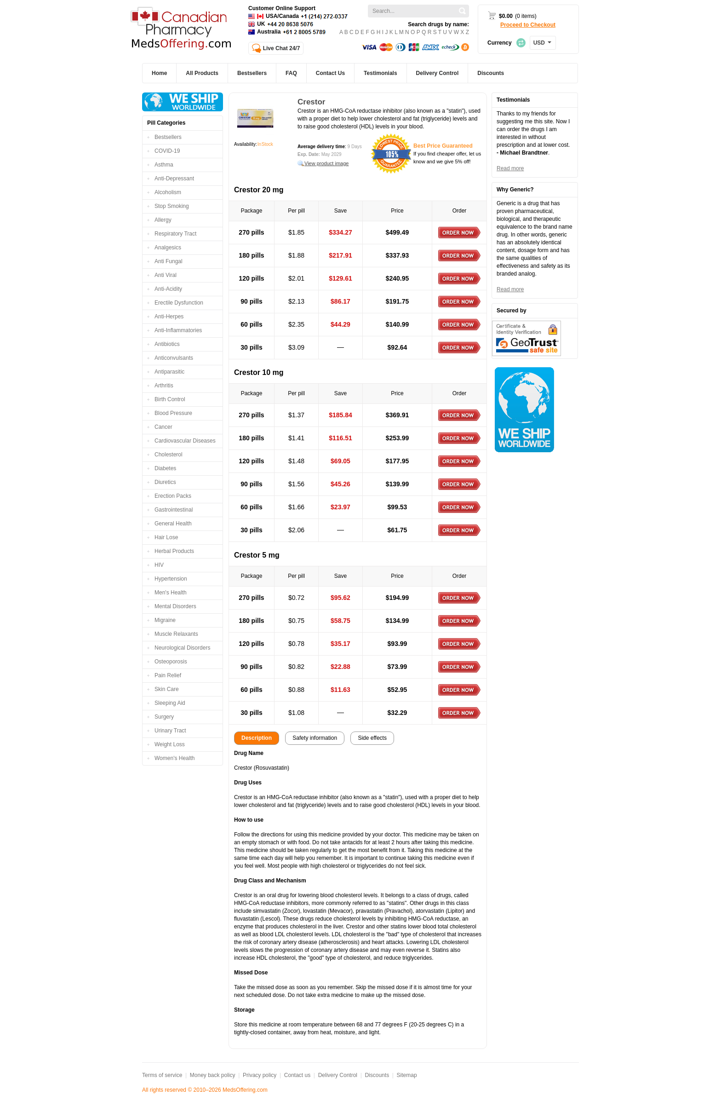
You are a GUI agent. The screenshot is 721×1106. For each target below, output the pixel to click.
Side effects (372, 738)
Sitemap (407, 1075)
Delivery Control (337, 1075)
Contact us (297, 1075)
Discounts (377, 1075)
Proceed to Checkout (527, 25)
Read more (510, 168)
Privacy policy (259, 1075)
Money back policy (212, 1075)
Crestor (311, 102)
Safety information (314, 738)
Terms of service (162, 1075)
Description (256, 738)
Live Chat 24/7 (281, 48)
